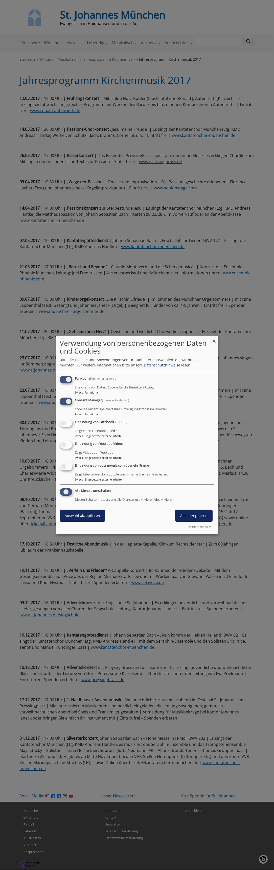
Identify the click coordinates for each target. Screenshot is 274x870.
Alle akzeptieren (194, 515)
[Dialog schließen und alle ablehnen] (214, 339)
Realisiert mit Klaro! (199, 527)
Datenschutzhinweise (162, 365)
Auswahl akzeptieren (82, 515)
